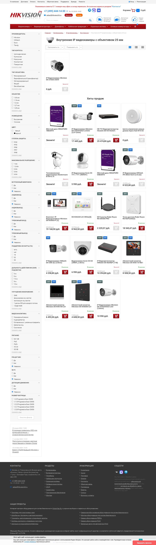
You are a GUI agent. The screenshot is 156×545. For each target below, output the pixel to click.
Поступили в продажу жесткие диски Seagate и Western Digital (24, 442)
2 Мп (14, 169)
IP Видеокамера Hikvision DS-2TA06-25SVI (56, 79)
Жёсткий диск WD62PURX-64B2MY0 (108, 174)
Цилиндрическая (19, 54)
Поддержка (65, 1)
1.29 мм (15, 108)
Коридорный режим (20, 317)
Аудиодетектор (18, 320)
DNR (14, 295)
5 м (14, 274)
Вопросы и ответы (87, 495)
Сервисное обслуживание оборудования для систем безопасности (104, 512)
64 (14, 260)
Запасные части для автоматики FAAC (94, 524)
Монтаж (69, 15)
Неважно (16, 191)
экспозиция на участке (21, 300)
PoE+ (15, 344)
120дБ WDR (17, 306)
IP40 (14, 142)
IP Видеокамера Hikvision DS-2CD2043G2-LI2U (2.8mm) (107, 306)
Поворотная (17, 64)
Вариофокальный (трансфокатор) (25, 78)
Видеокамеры (24, 26)
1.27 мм (15, 105)
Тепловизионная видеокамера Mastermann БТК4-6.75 (57, 174)
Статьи (83, 492)
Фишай (15, 83)
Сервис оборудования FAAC (91, 521)
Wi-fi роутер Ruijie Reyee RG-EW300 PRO (107, 218)
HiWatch (16, 40)
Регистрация (141, 1)
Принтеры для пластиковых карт (23, 512)
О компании (14, 1)
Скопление (17, 327)
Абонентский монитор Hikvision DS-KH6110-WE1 (133, 262)
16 (14, 255)
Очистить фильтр (26, 417)
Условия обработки (30, 542)
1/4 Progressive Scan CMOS (22, 399)
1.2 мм (15, 103)
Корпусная (17, 59)
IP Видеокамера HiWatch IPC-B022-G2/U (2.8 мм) (133, 174)
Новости (82, 1)
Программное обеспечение (55, 492)
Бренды (74, 1)
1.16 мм (15, 100)
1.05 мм (15, 97)
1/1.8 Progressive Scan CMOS (23, 402)
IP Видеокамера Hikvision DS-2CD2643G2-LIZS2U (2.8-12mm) (82, 130)
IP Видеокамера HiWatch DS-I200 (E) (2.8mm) (56, 262)
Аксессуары (50, 490)
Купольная (17, 57)
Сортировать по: (53, 47)
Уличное (16, 122)
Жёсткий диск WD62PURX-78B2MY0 (56, 130)
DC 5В (15, 349)
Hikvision (16, 37)
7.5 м (14, 279)
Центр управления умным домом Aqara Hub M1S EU (133, 130)
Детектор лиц (17, 325)
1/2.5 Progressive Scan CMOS (23, 404)
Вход (131, 1)
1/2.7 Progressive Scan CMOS (23, 407)
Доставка (24, 1)
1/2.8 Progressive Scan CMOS (23, 409)
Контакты (41, 1)
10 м (14, 284)
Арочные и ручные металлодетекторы (24, 524)
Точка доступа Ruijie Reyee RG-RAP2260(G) (134, 218)
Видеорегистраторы (42, 26)
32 (14, 257)
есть (14, 249)
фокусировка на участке (21, 298)
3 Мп (14, 172)
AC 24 (15, 347)
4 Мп (14, 174)
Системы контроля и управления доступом (26, 521)
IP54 (14, 145)
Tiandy (15, 45)
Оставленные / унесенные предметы (26, 322)
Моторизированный (20, 81)
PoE (14, 341)
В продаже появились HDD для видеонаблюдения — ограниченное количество (24, 432)
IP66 (14, 147)
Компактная (17, 62)
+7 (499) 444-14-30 (54, 11)
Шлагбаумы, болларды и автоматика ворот (27, 515)
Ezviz (14, 43)
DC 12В (15, 339)
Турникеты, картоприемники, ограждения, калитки (29, 518)
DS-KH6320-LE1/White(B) (81, 217)
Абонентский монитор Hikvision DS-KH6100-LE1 (56, 306)
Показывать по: (72, 47)
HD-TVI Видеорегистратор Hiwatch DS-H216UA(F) (107, 130)
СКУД (48, 487)
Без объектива (18, 86)
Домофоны (59, 26)
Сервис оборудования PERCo (91, 518)
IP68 (14, 152)
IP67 (14, 150)
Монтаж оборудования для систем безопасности (98, 515)
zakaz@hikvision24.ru (53, 15)
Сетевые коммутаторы (119, 26)
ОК (141, 540)
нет (14, 252)
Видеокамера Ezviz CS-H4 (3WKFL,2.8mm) (82, 262)
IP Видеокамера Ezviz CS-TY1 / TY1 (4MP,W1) (82, 174)
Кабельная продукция (77, 26)
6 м (14, 276)
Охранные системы (98, 26)
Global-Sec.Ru (57, 508)
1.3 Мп (15, 166)
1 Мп (14, 164)
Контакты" (116, 6)
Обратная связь (52, 1)
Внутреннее (17, 119)
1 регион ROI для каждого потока (24, 303)
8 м (14, 281)
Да (14, 185)
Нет (14, 188)
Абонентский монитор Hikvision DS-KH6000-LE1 (81, 306)
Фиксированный (19, 76)
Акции (79, 15)
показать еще (16, 67)
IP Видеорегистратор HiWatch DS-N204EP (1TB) (107, 262)
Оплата (32, 1)
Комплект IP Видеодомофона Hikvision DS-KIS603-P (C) (56, 218)
